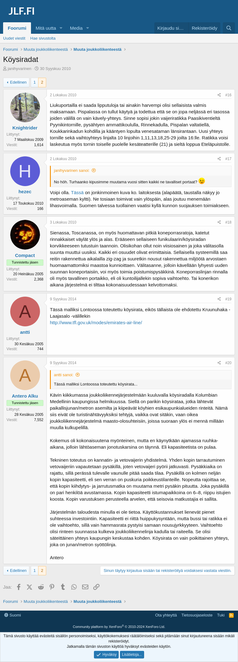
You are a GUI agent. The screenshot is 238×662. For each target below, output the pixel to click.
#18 (228, 222)
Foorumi (17, 28)
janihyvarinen (20, 68)
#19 (228, 299)
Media (76, 28)
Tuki (220, 615)
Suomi (12, 615)
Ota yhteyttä (166, 615)
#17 (228, 159)
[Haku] (229, 28)
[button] (61, 28)
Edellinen (18, 82)
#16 (228, 95)
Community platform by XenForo (119, 627)
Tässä (77, 192)
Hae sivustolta (43, 38)
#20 (228, 363)
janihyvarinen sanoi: (72, 170)
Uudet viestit (14, 38)
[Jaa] (219, 95)
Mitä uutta (46, 28)
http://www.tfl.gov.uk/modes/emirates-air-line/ (96, 322)
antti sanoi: (63, 374)
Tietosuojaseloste (197, 615)
